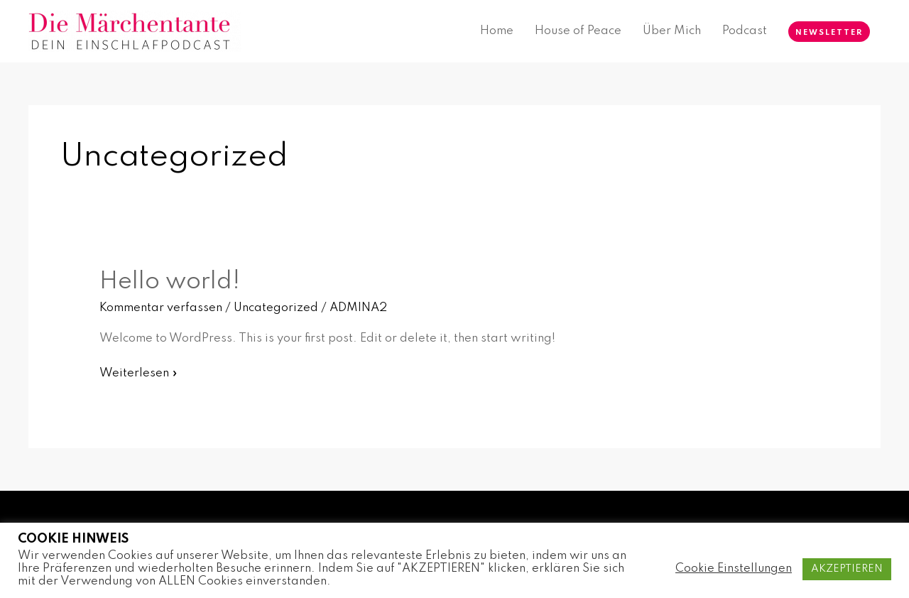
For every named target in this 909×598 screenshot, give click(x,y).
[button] (829, 31)
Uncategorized (276, 308)
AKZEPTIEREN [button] (847, 569)
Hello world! (169, 282)
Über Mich (672, 31)
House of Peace (578, 31)
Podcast (744, 31)
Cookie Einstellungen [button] (733, 568)
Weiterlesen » (138, 371)
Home (496, 31)
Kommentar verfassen (160, 308)
